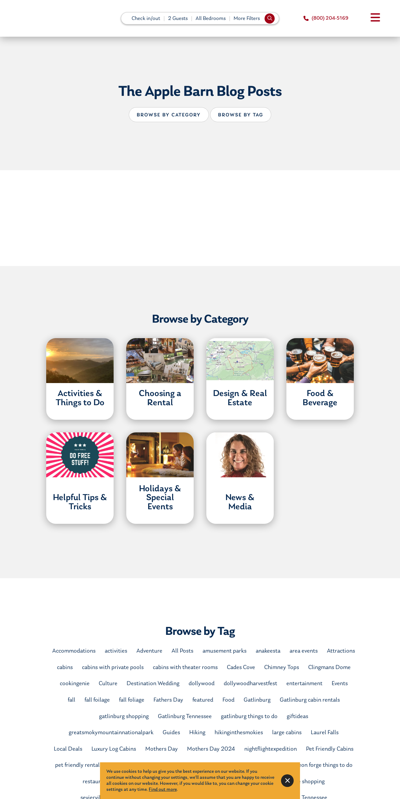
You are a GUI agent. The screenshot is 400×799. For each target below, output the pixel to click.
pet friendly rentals (78, 765)
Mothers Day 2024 (211, 749)
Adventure (149, 651)
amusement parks (225, 651)
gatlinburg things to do (249, 717)
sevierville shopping (300, 782)
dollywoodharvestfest (250, 684)
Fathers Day (168, 700)
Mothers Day (161, 749)
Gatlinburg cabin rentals (310, 700)
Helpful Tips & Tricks (80, 502)
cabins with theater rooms (185, 668)
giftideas (297, 717)
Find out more (163, 789)
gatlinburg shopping (124, 717)
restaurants (97, 782)
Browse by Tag (240, 115)
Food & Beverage (320, 398)
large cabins (287, 733)
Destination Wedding (153, 684)
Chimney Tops (281, 668)
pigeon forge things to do (322, 765)
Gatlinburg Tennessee (185, 717)
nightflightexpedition (270, 749)
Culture (108, 684)
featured (202, 700)
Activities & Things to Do (80, 398)
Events (340, 684)
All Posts (182, 651)
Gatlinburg (257, 700)
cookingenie (75, 684)
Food (228, 700)
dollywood (202, 684)
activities (116, 651)
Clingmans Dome (329, 668)
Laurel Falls (325, 733)
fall (71, 700)
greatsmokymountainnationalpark (111, 733)
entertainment (304, 684)
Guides (171, 733)
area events (304, 651)
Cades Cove (241, 668)
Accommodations (74, 651)
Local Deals (68, 749)
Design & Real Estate (240, 398)
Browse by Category (169, 115)
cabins (65, 668)
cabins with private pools (113, 668)
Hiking (197, 733)
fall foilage (97, 700)
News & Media (239, 502)
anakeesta (268, 651)
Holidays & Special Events (160, 498)
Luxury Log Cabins (113, 749)
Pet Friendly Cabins (329, 749)
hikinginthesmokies (239, 733)
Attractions (341, 651)
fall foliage (131, 700)
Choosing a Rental (160, 398)
